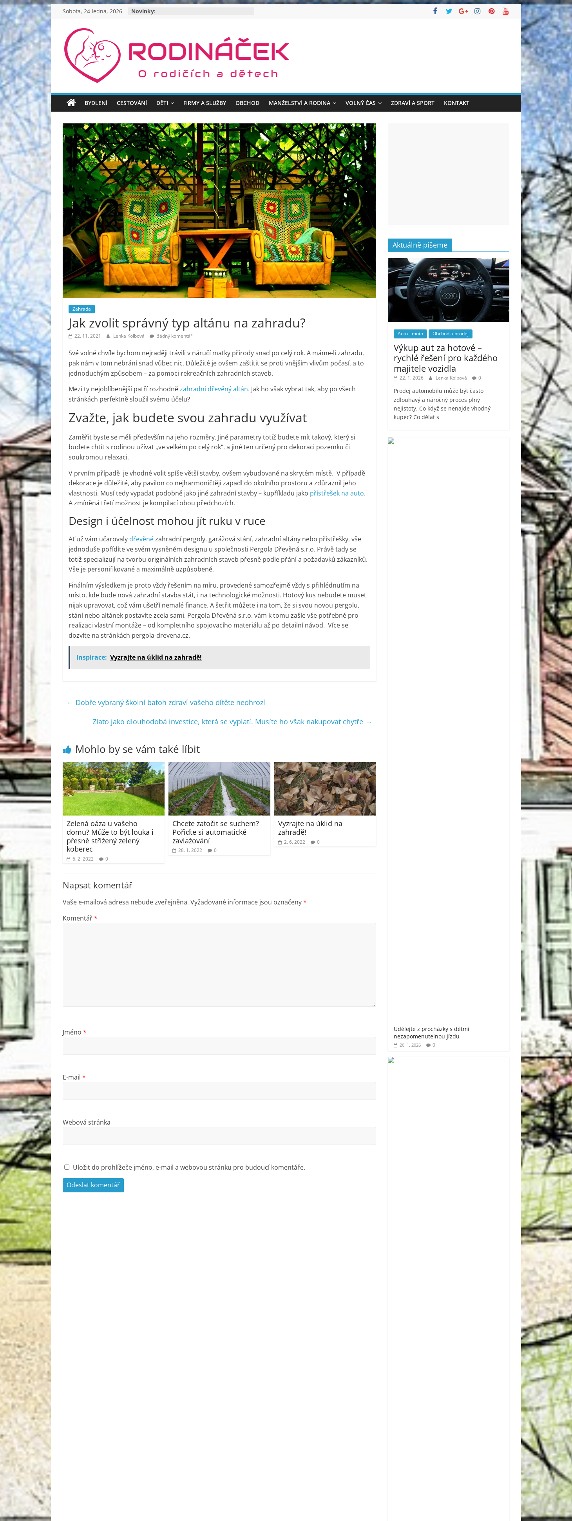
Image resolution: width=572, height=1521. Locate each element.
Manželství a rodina (299, 103)
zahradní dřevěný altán (214, 389)
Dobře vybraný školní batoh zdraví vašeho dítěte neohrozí (166, 702)
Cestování (132, 103)
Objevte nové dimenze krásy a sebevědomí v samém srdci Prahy (472, 744)
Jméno (75, 1032)
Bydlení (96, 103)
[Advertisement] (448, 174)
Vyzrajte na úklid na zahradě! (310, 828)
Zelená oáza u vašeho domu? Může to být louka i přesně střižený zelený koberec (110, 836)
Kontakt (456, 103)
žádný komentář (171, 336)
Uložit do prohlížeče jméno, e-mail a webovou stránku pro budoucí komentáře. (189, 1167)
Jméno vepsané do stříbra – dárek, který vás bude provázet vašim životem (470, 653)
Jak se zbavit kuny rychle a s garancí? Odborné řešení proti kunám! (470, 551)
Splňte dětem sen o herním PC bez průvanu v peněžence (471, 504)
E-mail (74, 1077)
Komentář (80, 918)
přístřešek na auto (337, 493)
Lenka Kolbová (129, 336)
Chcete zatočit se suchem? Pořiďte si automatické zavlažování (215, 832)
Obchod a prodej (451, 333)
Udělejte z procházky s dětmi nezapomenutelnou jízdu (472, 456)
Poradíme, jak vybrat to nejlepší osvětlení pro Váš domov (473, 701)
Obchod (247, 103)
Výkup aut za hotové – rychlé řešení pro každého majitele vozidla (446, 358)
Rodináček (424, 1065)
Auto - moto (410, 333)
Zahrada (81, 309)
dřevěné (141, 539)
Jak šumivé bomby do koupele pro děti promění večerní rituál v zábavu (472, 603)
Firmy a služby (204, 103)
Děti (162, 103)
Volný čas (361, 103)
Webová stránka (86, 1122)
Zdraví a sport (412, 103)
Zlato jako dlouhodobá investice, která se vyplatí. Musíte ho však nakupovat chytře (232, 721)
